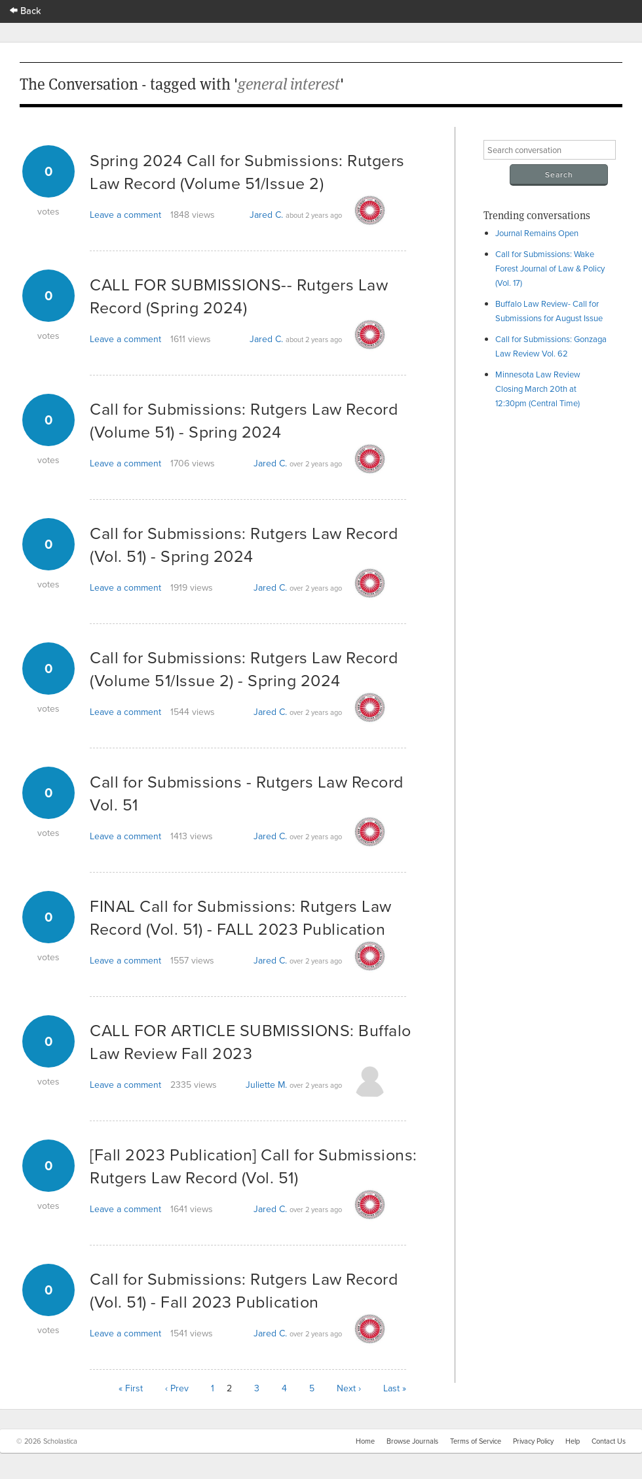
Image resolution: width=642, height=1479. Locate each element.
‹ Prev (177, 1388)
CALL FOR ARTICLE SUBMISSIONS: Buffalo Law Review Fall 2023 (250, 1041)
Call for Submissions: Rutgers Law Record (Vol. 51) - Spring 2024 (244, 544)
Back (25, 10)
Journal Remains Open (536, 233)
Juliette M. (266, 1084)
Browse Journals (412, 1441)
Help (572, 1441)
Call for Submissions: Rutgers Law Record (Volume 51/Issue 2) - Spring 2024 (244, 668)
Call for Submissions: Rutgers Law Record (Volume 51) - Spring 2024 (244, 420)
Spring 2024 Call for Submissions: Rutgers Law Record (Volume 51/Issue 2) (247, 171)
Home (365, 1441)
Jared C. (266, 214)
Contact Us (609, 1441)
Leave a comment (125, 214)
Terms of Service (475, 1441)
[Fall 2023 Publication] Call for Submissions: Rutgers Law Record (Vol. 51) (253, 1166)
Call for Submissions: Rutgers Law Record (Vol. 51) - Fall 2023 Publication (244, 1290)
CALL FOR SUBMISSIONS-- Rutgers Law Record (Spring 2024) (239, 296)
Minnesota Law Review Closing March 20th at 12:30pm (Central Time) (537, 388)
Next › (349, 1388)
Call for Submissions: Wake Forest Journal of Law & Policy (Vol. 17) (550, 268)
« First (131, 1388)
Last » (394, 1388)
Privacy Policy (533, 1441)
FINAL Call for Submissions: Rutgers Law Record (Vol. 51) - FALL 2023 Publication (241, 917)
